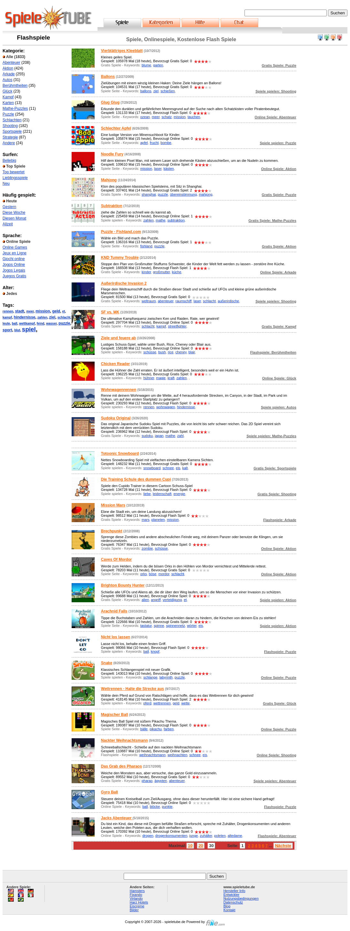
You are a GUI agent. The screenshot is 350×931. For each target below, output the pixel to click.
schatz (166, 117)
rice (171, 352)
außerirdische (228, 301)
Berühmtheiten (15, 85)
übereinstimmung (183, 194)
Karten (8, 103)
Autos (7, 80)
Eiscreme (137, 906)
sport (7, 330)
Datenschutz (233, 902)
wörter (192, 625)
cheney (181, 352)
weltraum (149, 301)
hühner (148, 378)
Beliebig (9, 160)
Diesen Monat (14, 218)
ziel (52, 317)
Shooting (10, 126)
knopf (155, 651)
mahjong (205, 194)
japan (159, 436)
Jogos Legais (14, 270)
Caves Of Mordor (116, 559)
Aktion (8, 68)
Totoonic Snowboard (120, 453)
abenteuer (166, 301)
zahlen (42, 317)
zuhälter (206, 835)
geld (56, 311)
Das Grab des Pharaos (121, 766)
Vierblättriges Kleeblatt (122, 51)
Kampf (8, 97)
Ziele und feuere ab (118, 338)
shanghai (149, 194)
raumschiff (183, 301)
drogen (147, 835)
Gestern (9, 207)
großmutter (161, 272)
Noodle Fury (112, 154)
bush (162, 352)
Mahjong (109, 180)
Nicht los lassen (115, 637)
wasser (51, 323)
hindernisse (24, 317)
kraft (170, 378)
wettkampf (27, 323)
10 (190, 845)
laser (157, 168)
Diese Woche (14, 212)
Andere (9, 143)
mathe (161, 220)
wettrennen (162, 703)
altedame (235, 835)
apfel (144, 143)
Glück (7, 91)
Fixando (136, 895)
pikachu (156, 729)
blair (192, 352)
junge (193, 835)
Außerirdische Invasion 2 (124, 283)
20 (200, 845)
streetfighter (177, 326)
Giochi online (14, 259)
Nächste (283, 845)
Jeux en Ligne (15, 253)
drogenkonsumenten (171, 835)
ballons (146, 91)
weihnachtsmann (152, 755)
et (63, 311)
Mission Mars (113, 505)
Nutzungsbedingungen (241, 898)
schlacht (64, 317)
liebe (147, 494)
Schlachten (12, 120)
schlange (150, 677)
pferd (147, 703)
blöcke (155, 806)
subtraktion (176, 220)
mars (145, 520)
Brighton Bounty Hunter (123, 585)
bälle (144, 729)
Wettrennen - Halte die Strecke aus (132, 689)
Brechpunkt (111, 531)
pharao (147, 781)
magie (161, 378)
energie (179, 494)
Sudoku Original (116, 418)
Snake (106, 663)
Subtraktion (111, 206)
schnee (168, 468)
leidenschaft (162, 494)
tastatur (146, 625)
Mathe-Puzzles (15, 108)
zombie (147, 548)
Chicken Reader (115, 364)
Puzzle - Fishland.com (121, 231)
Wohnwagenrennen (118, 389)
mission (42, 311)
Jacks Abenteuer (117, 818)
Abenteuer (11, 62)
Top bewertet (14, 172)
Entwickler (231, 895)
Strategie (10, 137)
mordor (164, 574)
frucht (154, 143)
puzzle (64, 323)
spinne (159, 625)
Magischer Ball (114, 714)
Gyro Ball (109, 792)
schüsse (149, 352)
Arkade (9, 74)
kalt (185, 468)
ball (14, 323)
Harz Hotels (139, 902)
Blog (226, 906)
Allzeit (8, 224)
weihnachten (177, 755)
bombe (165, 143)
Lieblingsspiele (15, 178)
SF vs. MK (110, 312)
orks (143, 574)
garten (158, 65)
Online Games (15, 247)
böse (153, 574)
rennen (8, 311)
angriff (155, 600)
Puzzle (8, 114)
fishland (146, 246)
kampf (7, 317)
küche (176, 272)
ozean (145, 117)
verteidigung (172, 600)
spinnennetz (175, 625)
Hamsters (137, 891)
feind (40, 323)
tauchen (194, 117)
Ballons (108, 76)
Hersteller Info (234, 891)
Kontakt (229, 910)
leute (6, 323)
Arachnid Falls (114, 611)
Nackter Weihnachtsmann (124, 740)
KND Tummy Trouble (120, 257)
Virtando (136, 898)
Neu (6, 183)
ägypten (160, 781)
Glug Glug (110, 102)
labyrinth (166, 677)
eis (178, 468)
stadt (19, 311)
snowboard (151, 468)
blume (146, 65)
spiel (29, 329)
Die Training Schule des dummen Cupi (136, 479)
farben (169, 729)
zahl (180, 436)
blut (17, 330)
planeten (158, 520)
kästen (168, 168)
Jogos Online (14, 264)
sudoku (147, 436)
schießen (167, 91)
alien (145, 600)
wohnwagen (165, 407)
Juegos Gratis (14, 276)
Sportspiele (12, 131)
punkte (167, 806)
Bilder (134, 910)
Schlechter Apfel (116, 128)
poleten (220, 835)
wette (185, 703)
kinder (146, 272)
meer (30, 311)
